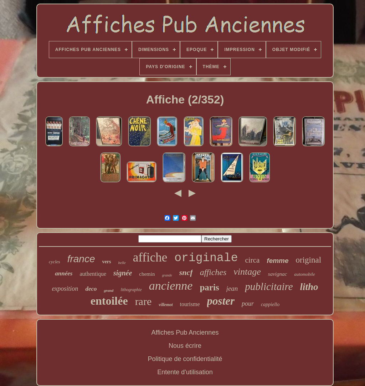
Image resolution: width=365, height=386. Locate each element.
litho (309, 286)
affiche (150, 257)
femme (277, 260)
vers (106, 261)
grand (108, 290)
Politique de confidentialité (185, 358)
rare (143, 301)
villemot (166, 304)
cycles (54, 261)
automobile (304, 274)
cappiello (270, 304)
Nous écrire (185, 345)
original (309, 259)
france (81, 258)
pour (248, 303)
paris (209, 287)
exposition (65, 288)
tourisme (190, 304)
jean (232, 288)
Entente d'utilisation (185, 372)
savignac (277, 274)
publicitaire (269, 286)
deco (91, 288)
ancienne (171, 285)
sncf (186, 272)
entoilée (109, 300)
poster (221, 301)
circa (252, 260)
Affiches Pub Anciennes (185, 332)
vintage (247, 271)
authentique (92, 274)
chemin (147, 274)
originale (206, 258)
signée (122, 273)
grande (167, 275)
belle (121, 262)
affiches (213, 272)
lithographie (131, 289)
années (63, 273)
